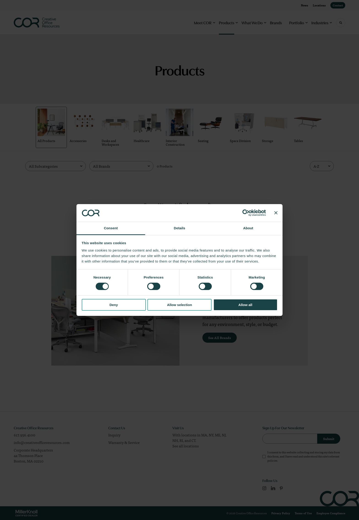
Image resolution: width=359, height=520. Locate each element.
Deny (113, 305)
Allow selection (179, 305)
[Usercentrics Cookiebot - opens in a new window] (246, 212)
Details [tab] (179, 228)
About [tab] (248, 228)
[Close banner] (275, 212)
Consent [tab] (111, 228)
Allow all (245, 305)
